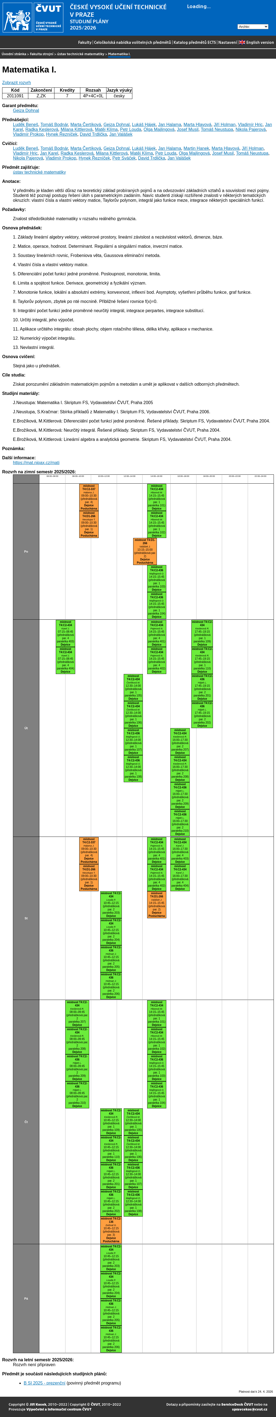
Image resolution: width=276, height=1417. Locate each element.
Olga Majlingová (159, 129)
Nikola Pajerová (251, 129)
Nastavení (227, 42)
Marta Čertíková (85, 124)
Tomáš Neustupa (217, 129)
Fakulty (85, 42)
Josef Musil (187, 129)
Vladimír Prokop (28, 134)
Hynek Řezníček (62, 134)
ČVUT (95, 1404)
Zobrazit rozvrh (16, 82)
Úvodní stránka (14, 54)
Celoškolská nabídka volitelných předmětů (132, 42)
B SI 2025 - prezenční (44, 1383)
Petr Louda (130, 129)
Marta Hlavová (197, 124)
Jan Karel (49, 153)
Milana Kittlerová (76, 129)
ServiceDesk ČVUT (237, 1404)
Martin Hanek (196, 148)
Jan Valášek (120, 134)
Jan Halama (169, 124)
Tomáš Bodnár (54, 124)
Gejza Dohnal (26, 110)
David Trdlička (93, 134)
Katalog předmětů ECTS (195, 42)
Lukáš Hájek (144, 124)
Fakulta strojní (41, 54)
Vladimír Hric (250, 124)
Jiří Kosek (38, 1404)
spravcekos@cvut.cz (249, 1409)
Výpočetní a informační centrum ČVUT (58, 1409)
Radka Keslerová (41, 129)
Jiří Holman (225, 124)
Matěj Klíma (106, 129)
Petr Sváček (124, 158)
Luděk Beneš (25, 124)
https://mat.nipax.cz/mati (36, 462)
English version (256, 42)
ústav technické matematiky (80, 54)
